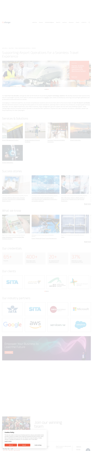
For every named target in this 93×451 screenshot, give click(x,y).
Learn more (8, 441)
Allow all (11, 445)
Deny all (24, 445)
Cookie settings (38, 445)
